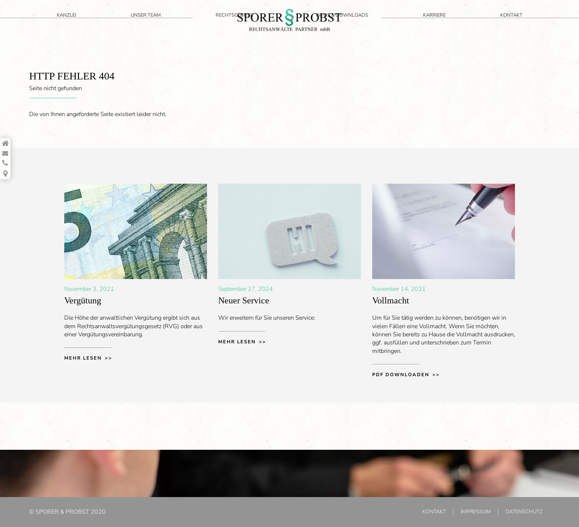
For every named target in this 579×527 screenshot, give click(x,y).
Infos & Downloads (413, 26)
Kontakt (525, 26)
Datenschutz (524, 511)
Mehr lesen (83, 358)
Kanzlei (59, 26)
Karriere (476, 26)
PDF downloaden (400, 374)
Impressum (476, 511)
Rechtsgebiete (170, 26)
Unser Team (111, 26)
